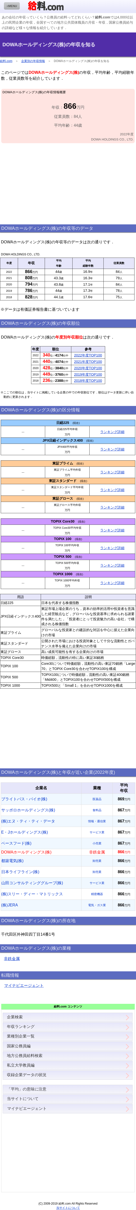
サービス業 (97, 832)
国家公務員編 (19, 1046)
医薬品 (97, 799)
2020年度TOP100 (88, 368)
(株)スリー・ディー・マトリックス (32, 894)
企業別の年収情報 (33, 61)
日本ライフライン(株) (20, 872)
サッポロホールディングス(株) (28, 810)
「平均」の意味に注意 (26, 1089)
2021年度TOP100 (88, 362)
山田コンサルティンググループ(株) (32, 883)
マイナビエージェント (24, 985)
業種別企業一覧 (21, 1036)
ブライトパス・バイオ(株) (24, 799)
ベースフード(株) (16, 843)
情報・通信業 (97, 821)
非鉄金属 (12, 959)
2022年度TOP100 (88, 355)
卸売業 (97, 861)
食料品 (97, 810)
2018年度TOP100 (88, 381)
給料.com (6, 61)
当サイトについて (23, 1099)
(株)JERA (9, 905)
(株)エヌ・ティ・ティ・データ (28, 821)
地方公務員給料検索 (24, 1056)
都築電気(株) (12, 861)
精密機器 (97, 894)
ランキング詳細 (112, 432)
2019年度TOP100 (88, 374)
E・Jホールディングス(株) (24, 832)
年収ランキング (21, 1026)
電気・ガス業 (97, 905)
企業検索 (15, 1017)
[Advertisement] (68, 184)
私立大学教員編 (21, 1065)
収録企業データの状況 (26, 1075)
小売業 (97, 843)
